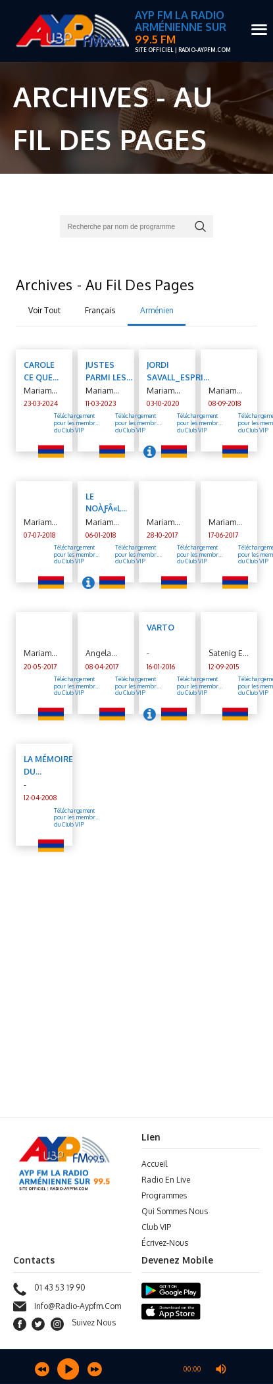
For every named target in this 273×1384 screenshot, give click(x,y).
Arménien (157, 310)
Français (100, 310)
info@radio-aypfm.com (67, 1306)
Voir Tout (44, 310)
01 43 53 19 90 (49, 1289)
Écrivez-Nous (164, 1243)
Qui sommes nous (174, 1211)
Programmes (164, 1195)
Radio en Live (165, 1180)
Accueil (154, 1164)
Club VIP (156, 1227)
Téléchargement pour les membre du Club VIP (76, 817)
